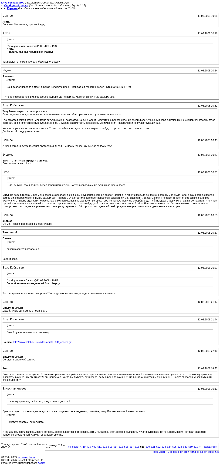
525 (174, 446)
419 (89, 446)
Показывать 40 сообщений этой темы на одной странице (185, 451)
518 (137, 446)
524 (169, 446)
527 (185, 446)
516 (126, 446)
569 (190, 446)
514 (115, 446)
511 (99, 446)
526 (180, 446)
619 (196, 446)
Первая (73, 446)
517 (131, 446)
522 (158, 446)
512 (105, 446)
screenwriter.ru (26, 457)
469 (94, 446)
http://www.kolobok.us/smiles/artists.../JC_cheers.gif (42, 342)
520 (148, 446)
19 (84, 446)
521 (153, 446)
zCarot (41, 463)
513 (110, 446)
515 (121, 446)
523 (164, 446)
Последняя (209, 446)
